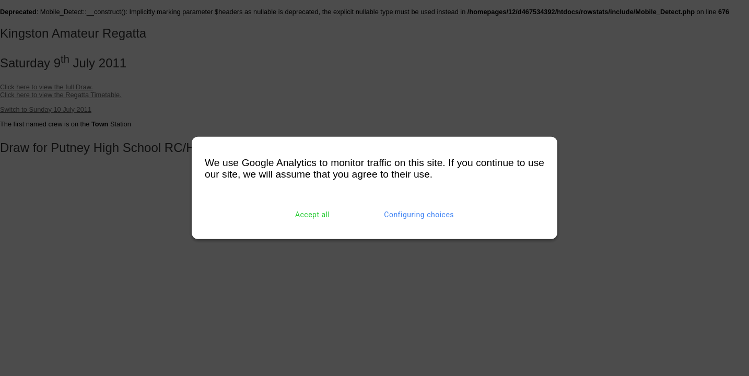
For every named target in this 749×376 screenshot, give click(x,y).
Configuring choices (419, 215)
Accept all (312, 215)
